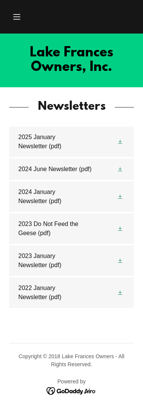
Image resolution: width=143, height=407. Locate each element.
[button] (16, 16)
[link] (71, 60)
